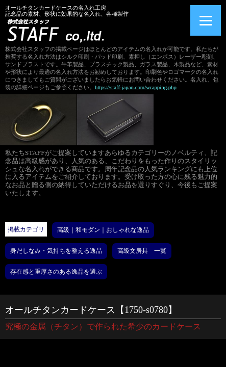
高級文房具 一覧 (141, 250)
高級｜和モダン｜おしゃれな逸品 (103, 229)
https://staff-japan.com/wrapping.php (136, 87)
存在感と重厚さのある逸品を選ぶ (56, 271)
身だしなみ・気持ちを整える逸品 (56, 250)
